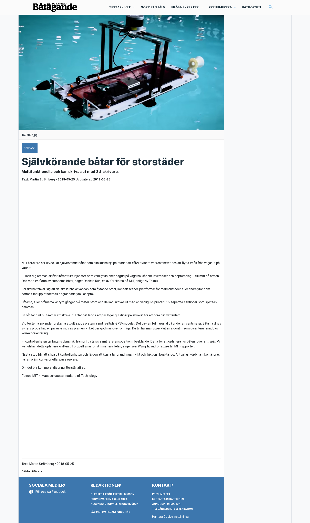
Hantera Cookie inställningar (171, 517)
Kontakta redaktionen (168, 499)
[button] (270, 7)
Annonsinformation (166, 504)
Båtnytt (36, 471)
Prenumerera (161, 494)
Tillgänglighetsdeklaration (172, 508)
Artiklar (26, 471)
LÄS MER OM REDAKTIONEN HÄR (110, 512)
